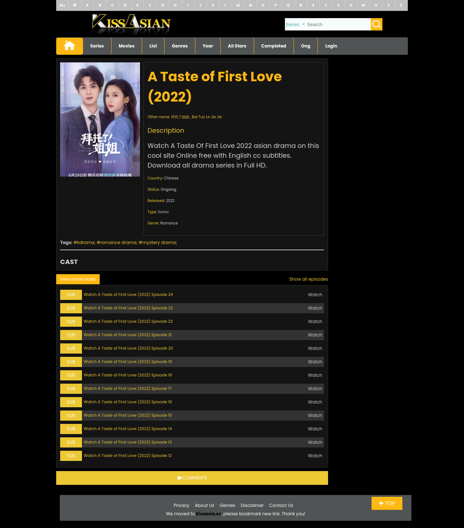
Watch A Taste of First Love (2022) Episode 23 (128, 308)
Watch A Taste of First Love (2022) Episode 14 (128, 429)
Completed (273, 46)
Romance (169, 223)
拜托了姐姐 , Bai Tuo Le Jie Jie (196, 117)
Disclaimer (252, 505)
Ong (306, 46)
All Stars (237, 46)
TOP (387, 503)
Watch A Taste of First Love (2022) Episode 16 (128, 402)
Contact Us (281, 505)
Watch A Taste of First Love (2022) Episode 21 (128, 335)
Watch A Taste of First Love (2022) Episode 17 (128, 388)
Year (208, 46)
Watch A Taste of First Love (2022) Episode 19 (128, 361)
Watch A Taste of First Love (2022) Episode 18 (128, 375)
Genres (180, 46)
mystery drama (159, 242)
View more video (78, 279)
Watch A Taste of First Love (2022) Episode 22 (128, 321)
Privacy (181, 505)
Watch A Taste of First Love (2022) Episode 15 (128, 415)
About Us (205, 505)
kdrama (85, 242)
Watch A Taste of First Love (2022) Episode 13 (128, 442)
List (153, 46)
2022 (170, 200)
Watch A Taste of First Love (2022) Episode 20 (128, 348)
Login (331, 46)
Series (97, 46)
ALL (62, 5)
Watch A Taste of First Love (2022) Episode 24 (128, 294)
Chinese (171, 178)
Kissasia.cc (208, 514)
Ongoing (168, 189)
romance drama (118, 242)
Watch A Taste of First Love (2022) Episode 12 (128, 455)
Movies (127, 46)
